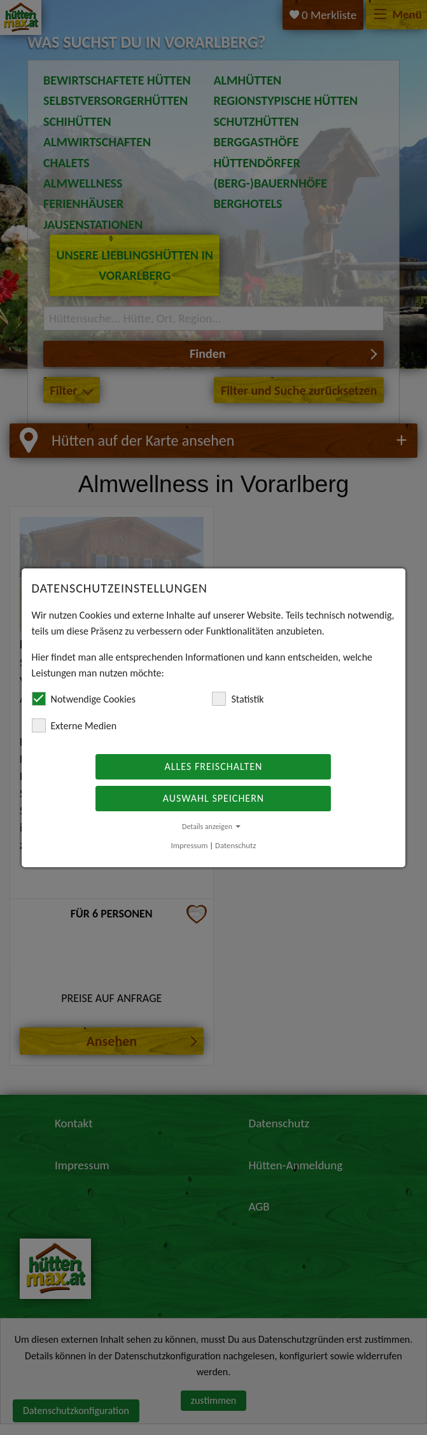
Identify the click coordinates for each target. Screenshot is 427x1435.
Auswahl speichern (213, 798)
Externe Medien (74, 725)
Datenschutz (235, 845)
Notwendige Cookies (84, 699)
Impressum (189, 845)
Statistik (237, 699)
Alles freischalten (214, 766)
